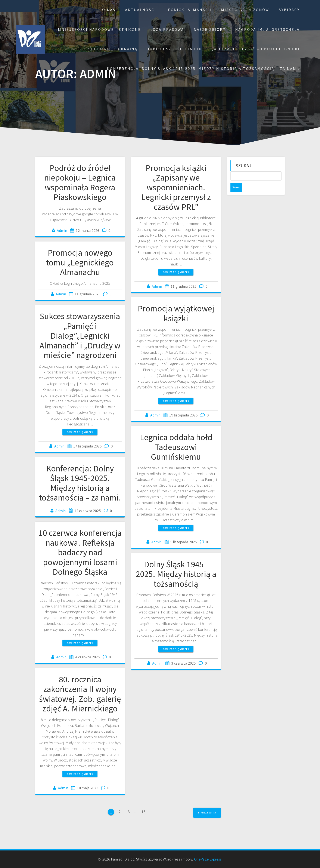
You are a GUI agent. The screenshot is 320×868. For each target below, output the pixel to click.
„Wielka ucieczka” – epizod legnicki (255, 48)
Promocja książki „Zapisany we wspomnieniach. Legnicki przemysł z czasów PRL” (176, 187)
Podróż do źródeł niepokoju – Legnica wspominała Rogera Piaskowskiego (80, 183)
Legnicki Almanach (188, 9)
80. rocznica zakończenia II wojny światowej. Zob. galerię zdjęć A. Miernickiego (80, 694)
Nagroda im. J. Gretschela (267, 29)
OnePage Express (208, 859)
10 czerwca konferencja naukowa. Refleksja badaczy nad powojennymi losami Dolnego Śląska (80, 552)
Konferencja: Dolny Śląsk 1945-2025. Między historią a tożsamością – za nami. (203, 68)
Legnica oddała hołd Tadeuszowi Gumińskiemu (176, 447)
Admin (62, 230)
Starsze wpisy (207, 812)
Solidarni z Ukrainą (112, 48)
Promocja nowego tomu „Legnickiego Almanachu (80, 262)
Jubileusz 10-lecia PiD (174, 48)
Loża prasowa (167, 29)
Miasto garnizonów (245, 9)
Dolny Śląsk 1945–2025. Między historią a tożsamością (176, 574)
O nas (108, 9)
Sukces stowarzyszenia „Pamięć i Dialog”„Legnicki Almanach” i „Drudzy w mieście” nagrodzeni (80, 335)
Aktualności (140, 9)
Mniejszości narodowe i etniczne (99, 29)
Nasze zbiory (210, 29)
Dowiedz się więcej (176, 272)
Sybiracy (289, 9)
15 (143, 813)
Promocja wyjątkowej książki (176, 313)
